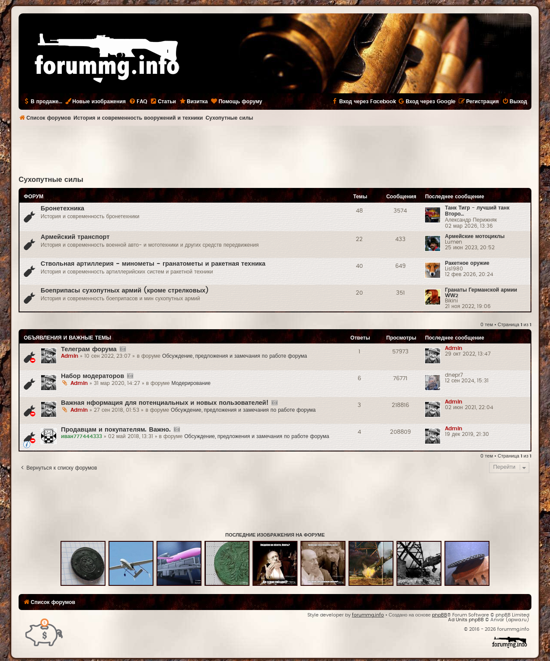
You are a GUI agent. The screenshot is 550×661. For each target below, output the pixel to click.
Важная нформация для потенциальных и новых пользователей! (165, 403)
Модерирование (191, 383)
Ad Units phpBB (466, 619)
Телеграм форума (89, 349)
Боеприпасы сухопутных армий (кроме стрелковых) (125, 290)
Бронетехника (62, 208)
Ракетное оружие (467, 263)
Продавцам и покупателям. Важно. (116, 429)
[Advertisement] (275, 149)
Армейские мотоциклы (475, 236)
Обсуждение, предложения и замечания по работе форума (234, 356)
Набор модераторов (92, 376)
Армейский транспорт (75, 237)
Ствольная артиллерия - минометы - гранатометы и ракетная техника (153, 264)
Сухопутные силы (51, 179)
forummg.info (368, 615)
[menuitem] (138, 101)
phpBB (439, 615)
